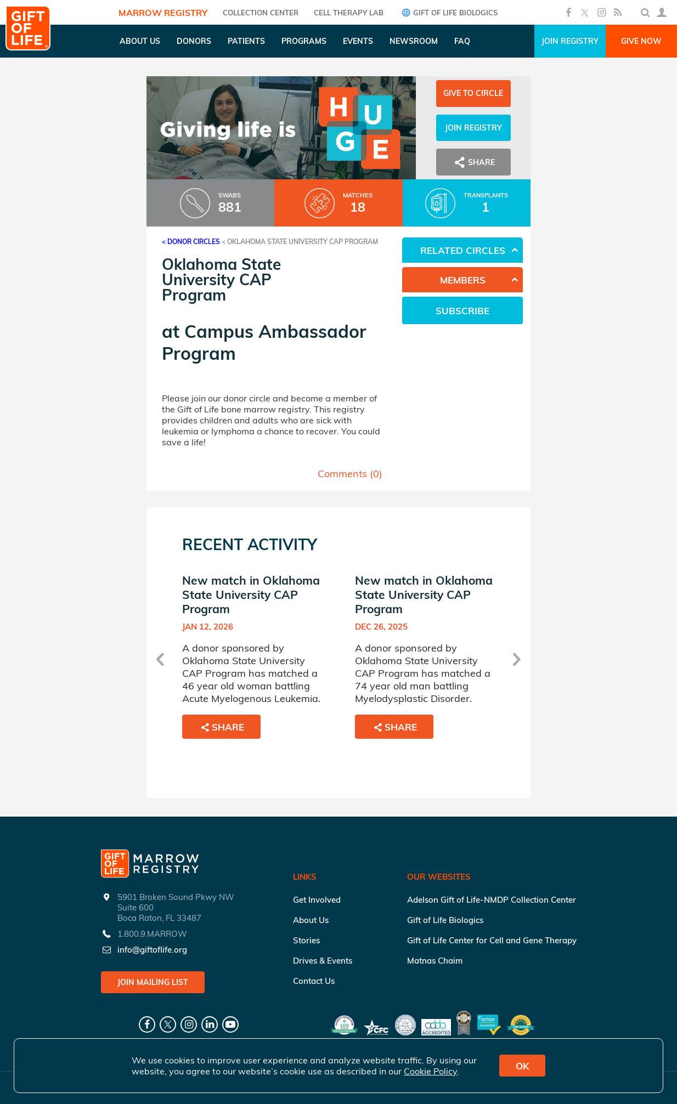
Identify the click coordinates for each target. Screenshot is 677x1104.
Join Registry (570, 41)
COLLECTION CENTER (260, 12)
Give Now (641, 41)
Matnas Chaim (434, 960)
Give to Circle (473, 93)
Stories (306, 940)
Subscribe (462, 310)
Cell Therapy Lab (348, 12)
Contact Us (314, 981)
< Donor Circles (191, 241)
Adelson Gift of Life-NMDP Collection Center (491, 899)
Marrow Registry (163, 12)
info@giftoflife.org (152, 949)
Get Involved (317, 899)
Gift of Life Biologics (448, 12)
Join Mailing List (152, 982)
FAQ (462, 41)
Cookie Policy (430, 1071)
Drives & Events (322, 960)
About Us (311, 920)
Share (473, 162)
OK (522, 1066)
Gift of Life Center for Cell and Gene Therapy (492, 940)
